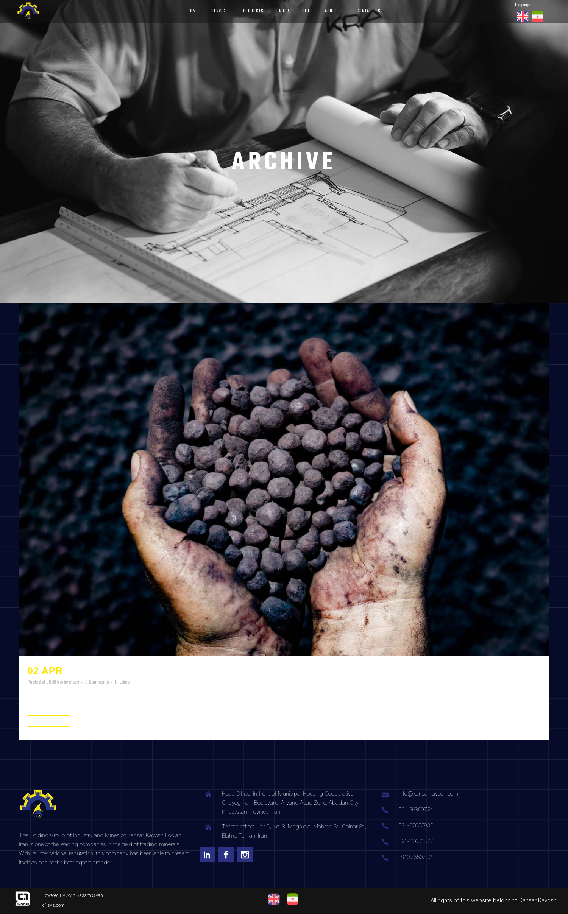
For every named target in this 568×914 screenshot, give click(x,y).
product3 (93, 670)
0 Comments (97, 682)
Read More (48, 721)
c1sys (74, 682)
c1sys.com (53, 905)
